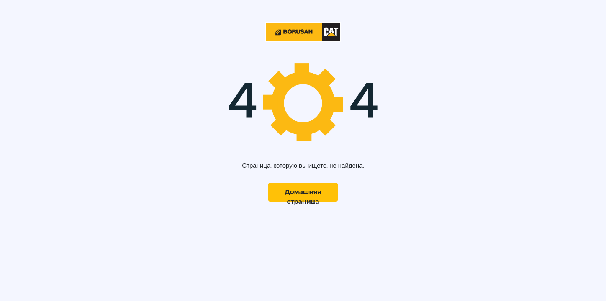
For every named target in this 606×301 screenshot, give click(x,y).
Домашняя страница (303, 195)
